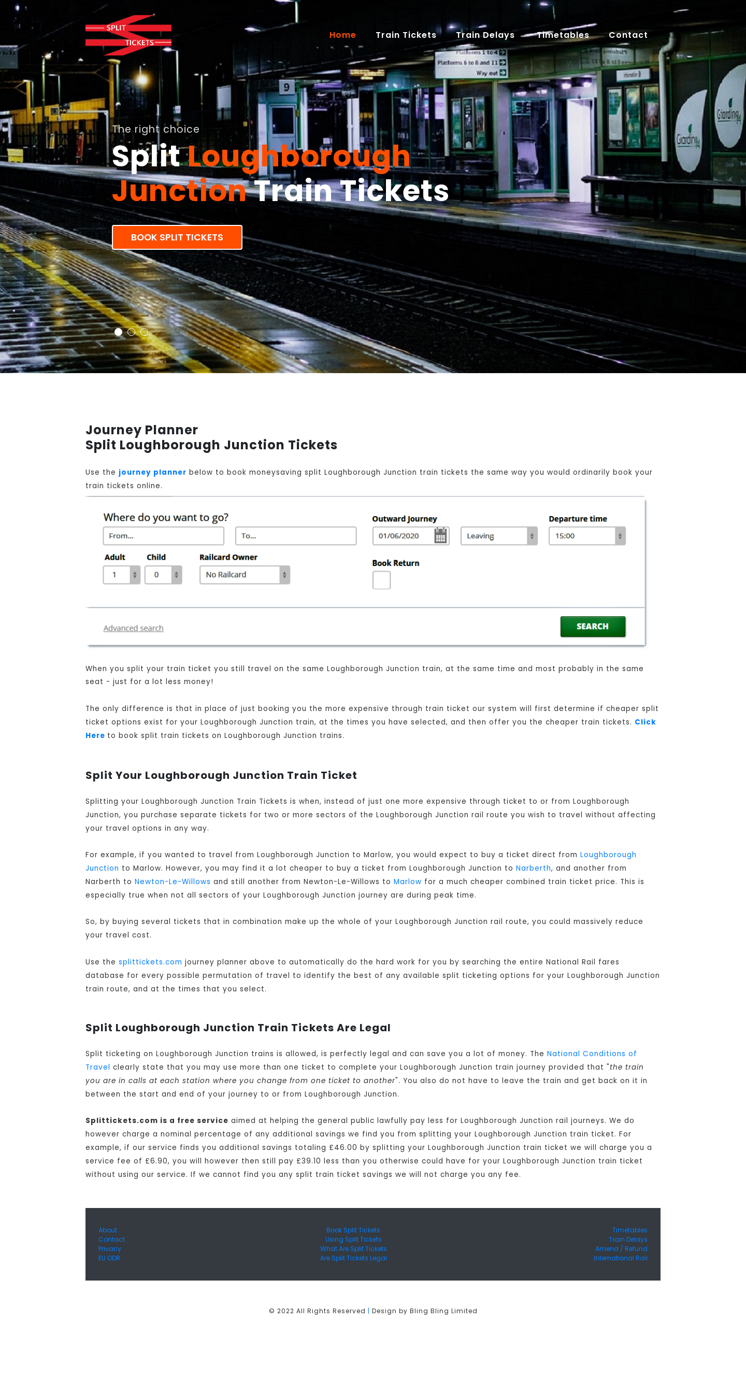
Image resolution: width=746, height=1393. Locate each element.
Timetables (563, 35)
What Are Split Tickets (353, 1248)
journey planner (153, 472)
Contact (111, 1239)
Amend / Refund (621, 1248)
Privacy (109, 1248)
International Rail (621, 1258)
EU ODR (109, 1258)
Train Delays (628, 1239)
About (107, 1230)
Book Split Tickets (177, 237)
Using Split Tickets (353, 1239)
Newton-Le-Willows (173, 882)
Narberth (533, 868)
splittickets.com (150, 962)
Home (347, 35)
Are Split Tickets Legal (353, 1258)
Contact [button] (630, 35)
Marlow (408, 882)
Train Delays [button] (487, 35)
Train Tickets (406, 35)
